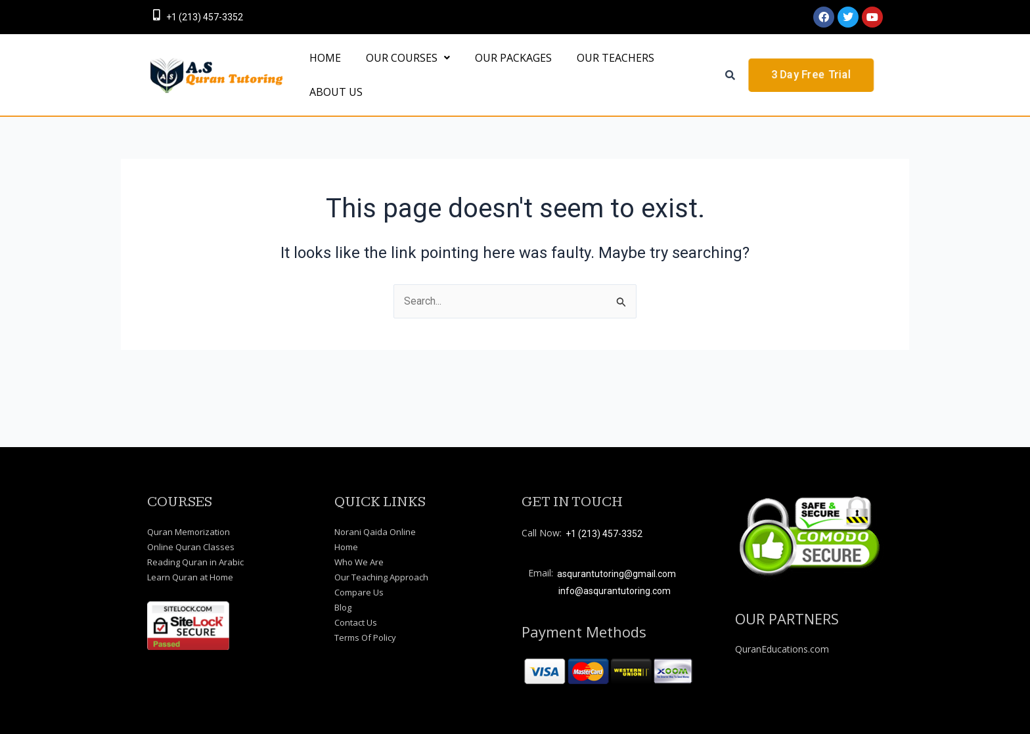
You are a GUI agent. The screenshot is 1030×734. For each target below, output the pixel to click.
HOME (321, 71)
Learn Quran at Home (190, 577)
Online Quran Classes (191, 547)
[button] (396, 71)
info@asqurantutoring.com (614, 591)
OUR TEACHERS (588, 71)
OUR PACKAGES (493, 71)
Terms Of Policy (365, 637)
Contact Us (355, 622)
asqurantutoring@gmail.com (616, 574)
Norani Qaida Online (375, 532)
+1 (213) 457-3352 (204, 17)
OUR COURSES (396, 71)
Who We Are (359, 562)
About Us (332, 133)
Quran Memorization (188, 532)
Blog (342, 607)
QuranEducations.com (782, 649)
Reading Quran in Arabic (195, 562)
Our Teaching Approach (381, 577)
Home (346, 547)
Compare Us (359, 592)
